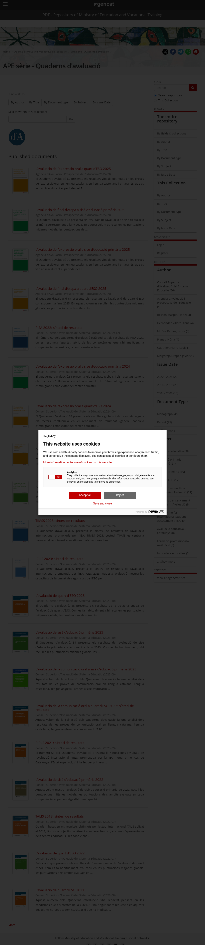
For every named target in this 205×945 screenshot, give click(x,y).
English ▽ (49, 436)
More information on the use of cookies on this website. (78, 462)
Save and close (102, 503)
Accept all (85, 495)
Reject (120, 495)
